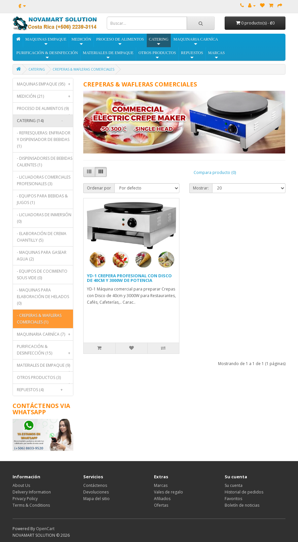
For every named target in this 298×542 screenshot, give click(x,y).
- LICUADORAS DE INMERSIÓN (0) (44, 218)
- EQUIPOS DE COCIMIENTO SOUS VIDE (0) (42, 274)
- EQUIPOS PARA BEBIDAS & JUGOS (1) (42, 199)
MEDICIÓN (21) (45, 96)
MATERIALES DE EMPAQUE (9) (45, 366)
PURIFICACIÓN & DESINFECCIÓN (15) (45, 351)
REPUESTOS (192, 55)
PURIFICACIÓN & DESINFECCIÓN (47, 55)
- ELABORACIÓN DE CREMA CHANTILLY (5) (41, 237)
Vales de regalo (168, 492)
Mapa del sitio (96, 498)
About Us (21, 485)
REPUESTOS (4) (41, 390)
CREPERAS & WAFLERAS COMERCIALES (83, 69)
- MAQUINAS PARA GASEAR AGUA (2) (41, 256)
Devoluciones (96, 492)
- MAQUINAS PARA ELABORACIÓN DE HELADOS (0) (43, 296)
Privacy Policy (25, 498)
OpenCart (45, 528)
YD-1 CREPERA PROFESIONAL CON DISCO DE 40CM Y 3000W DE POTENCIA (129, 278)
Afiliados (162, 498)
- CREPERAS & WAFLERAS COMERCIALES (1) (39, 319)
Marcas (161, 485)
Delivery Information (32, 492)
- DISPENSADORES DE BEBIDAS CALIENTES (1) (44, 161)
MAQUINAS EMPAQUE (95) (45, 84)
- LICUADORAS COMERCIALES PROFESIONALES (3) (43, 180)
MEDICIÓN (81, 42)
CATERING (158, 42)
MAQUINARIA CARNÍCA (195, 42)
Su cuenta (233, 485)
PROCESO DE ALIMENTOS (120, 42)
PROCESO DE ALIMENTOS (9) (45, 110)
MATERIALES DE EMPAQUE (108, 55)
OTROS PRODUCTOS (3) (45, 379)
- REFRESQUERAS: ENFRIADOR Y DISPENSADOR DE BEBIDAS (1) (43, 139)
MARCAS (216, 55)
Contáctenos (95, 485)
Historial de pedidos (244, 492)
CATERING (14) (41, 121)
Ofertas (161, 505)
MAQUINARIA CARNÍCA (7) (45, 334)
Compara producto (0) (215, 172)
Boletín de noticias (242, 505)
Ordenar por (99, 188)
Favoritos (233, 498)
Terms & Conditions (31, 505)
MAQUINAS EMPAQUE (46, 42)
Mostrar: (201, 188)
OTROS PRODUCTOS (157, 55)
